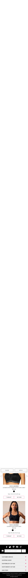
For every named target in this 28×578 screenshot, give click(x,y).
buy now (19, 497)
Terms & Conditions (14, 573)
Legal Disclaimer (22, 573)
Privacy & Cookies (6, 573)
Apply (21, 470)
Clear (7, 470)
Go (23, 550)
